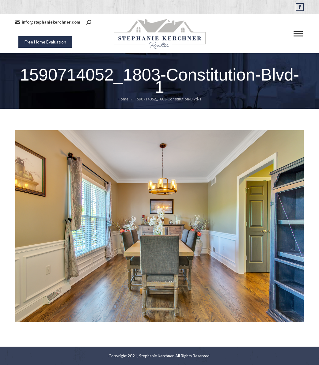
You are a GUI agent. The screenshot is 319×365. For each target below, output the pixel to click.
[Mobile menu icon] (298, 34)
